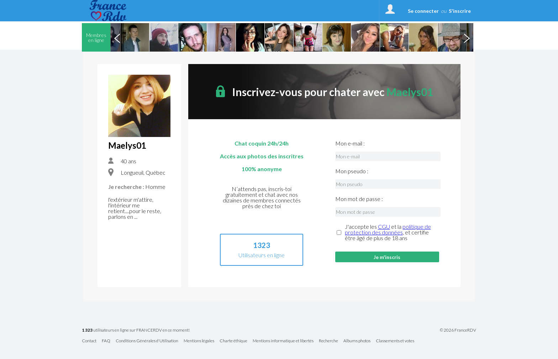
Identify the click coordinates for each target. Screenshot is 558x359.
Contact (89, 341)
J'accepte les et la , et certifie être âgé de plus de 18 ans (388, 232)
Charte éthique (233, 341)
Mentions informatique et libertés (283, 341)
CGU (384, 226)
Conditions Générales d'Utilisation (147, 341)
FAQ (106, 341)
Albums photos (356, 341)
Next (466, 37)
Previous (117, 37)
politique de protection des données (388, 229)
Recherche (328, 341)
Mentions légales (199, 341)
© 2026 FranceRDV (458, 330)
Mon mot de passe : (359, 199)
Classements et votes (395, 341)
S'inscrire (460, 11)
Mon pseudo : (351, 171)
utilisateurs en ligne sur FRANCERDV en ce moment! (136, 330)
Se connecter (423, 11)
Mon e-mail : (350, 143)
